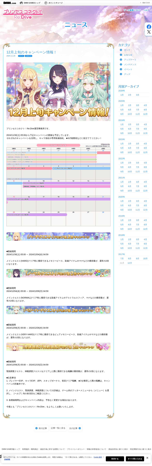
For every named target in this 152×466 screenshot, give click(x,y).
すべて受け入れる (135, 460)
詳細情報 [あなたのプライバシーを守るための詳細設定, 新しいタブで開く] (7, 461)
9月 (122, 114)
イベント (128, 69)
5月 (122, 109)
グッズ (127, 74)
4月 (145, 105)
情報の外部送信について (96, 449)
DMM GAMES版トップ (11, 449)
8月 (145, 109)
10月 (130, 114)
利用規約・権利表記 (30, 449)
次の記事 (73, 428)
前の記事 (43, 428)
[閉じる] (147, 459)
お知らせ (128, 55)
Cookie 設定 (98, 458)
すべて (127, 50)
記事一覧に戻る (58, 428)
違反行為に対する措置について (52, 449)
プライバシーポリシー (76, 449)
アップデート (130, 59)
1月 (122, 95)
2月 (129, 95)
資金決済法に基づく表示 (118, 449)
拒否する (114, 460)
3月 (137, 95)
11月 (137, 114)
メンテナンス (130, 64)
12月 (145, 114)
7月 (137, 109)
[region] (76, 460)
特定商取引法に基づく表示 (140, 449)
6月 (129, 109)
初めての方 (146, 3)
